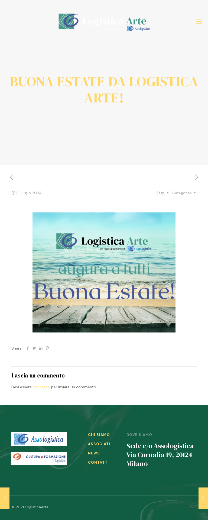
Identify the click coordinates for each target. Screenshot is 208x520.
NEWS (94, 453)
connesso (41, 387)
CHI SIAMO (99, 434)
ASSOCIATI (99, 444)
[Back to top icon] (191, 507)
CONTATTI (98, 462)
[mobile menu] (199, 21)
